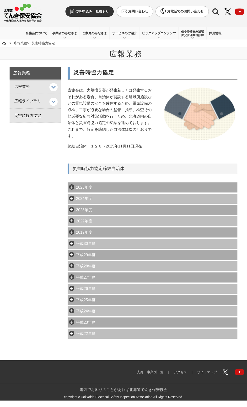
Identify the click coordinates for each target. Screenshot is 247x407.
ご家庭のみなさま (94, 33)
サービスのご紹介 (124, 33)
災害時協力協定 (27, 115)
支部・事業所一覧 (150, 372)
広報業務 (20, 43)
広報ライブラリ (27, 101)
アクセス (180, 372)
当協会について (36, 33)
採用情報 (215, 33)
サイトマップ (207, 372)
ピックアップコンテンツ (159, 33)
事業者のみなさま (64, 33)
